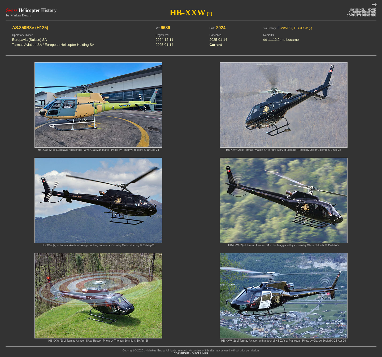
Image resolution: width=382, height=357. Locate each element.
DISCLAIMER (200, 353)
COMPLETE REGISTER (361, 15)
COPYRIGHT (181, 353)
